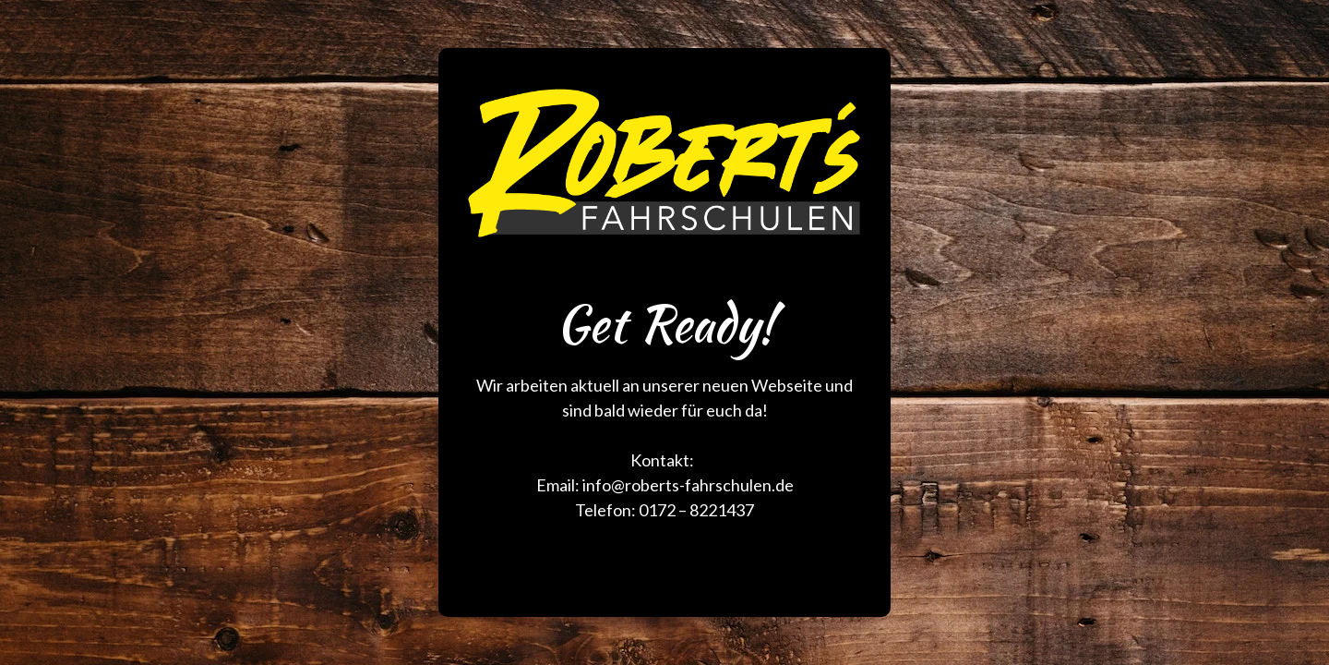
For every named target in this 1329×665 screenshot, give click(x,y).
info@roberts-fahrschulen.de (688, 485)
